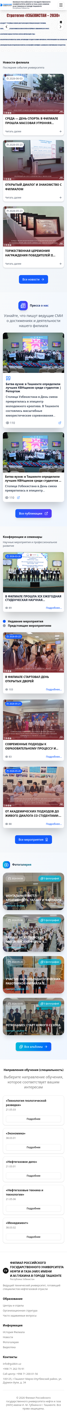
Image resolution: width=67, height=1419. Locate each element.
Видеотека (9, 1347)
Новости (8, 1337)
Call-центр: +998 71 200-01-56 (20, 1373)
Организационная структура (20, 1310)
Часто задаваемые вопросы (20, 1315)
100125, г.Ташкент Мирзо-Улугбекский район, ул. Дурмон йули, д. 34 (32, 1380)
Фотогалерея (11, 1342)
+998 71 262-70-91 (13, 1368)
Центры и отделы (13, 1305)
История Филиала (14, 1332)
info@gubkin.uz (12, 1363)
